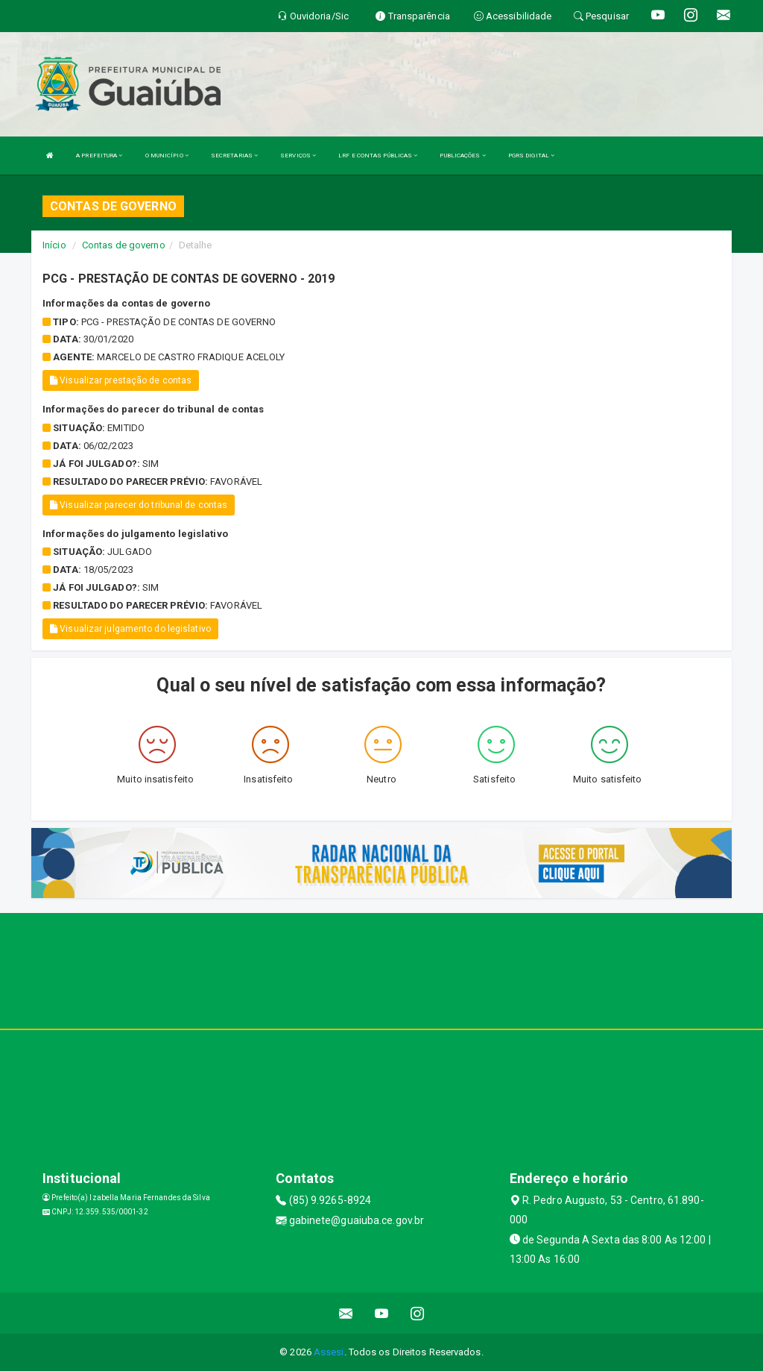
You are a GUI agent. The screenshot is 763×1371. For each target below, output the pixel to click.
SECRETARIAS (234, 155)
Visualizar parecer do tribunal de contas (138, 505)
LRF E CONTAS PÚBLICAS (377, 155)
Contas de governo (123, 245)
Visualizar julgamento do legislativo (130, 629)
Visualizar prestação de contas (120, 380)
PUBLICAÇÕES (462, 155)
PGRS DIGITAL (531, 155)
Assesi (329, 1352)
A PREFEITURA (99, 155)
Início (54, 245)
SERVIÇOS (298, 155)
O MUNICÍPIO (167, 155)
